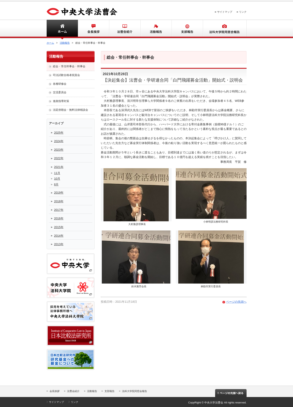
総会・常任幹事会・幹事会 (69, 66)
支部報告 (187, 29)
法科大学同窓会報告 (225, 29)
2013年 (59, 244)
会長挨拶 (93, 29)
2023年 (59, 149)
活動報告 (156, 29)
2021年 (59, 167)
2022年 (59, 158)
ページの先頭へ (236, 301)
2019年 (59, 192)
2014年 (59, 235)
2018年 (59, 201)
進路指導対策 (61, 101)
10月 (57, 178)
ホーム (55, 29)
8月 (56, 184)
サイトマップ (224, 11)
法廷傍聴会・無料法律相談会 (70, 109)
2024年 (59, 141)
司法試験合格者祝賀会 (66, 75)
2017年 (59, 210)
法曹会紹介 (124, 29)
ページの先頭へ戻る (231, 394)
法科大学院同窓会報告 (134, 391)
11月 (57, 173)
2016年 (59, 218)
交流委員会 (59, 92)
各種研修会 (59, 83)
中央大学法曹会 (82, 12)
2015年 (59, 227)
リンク (243, 11)
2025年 (59, 132)
